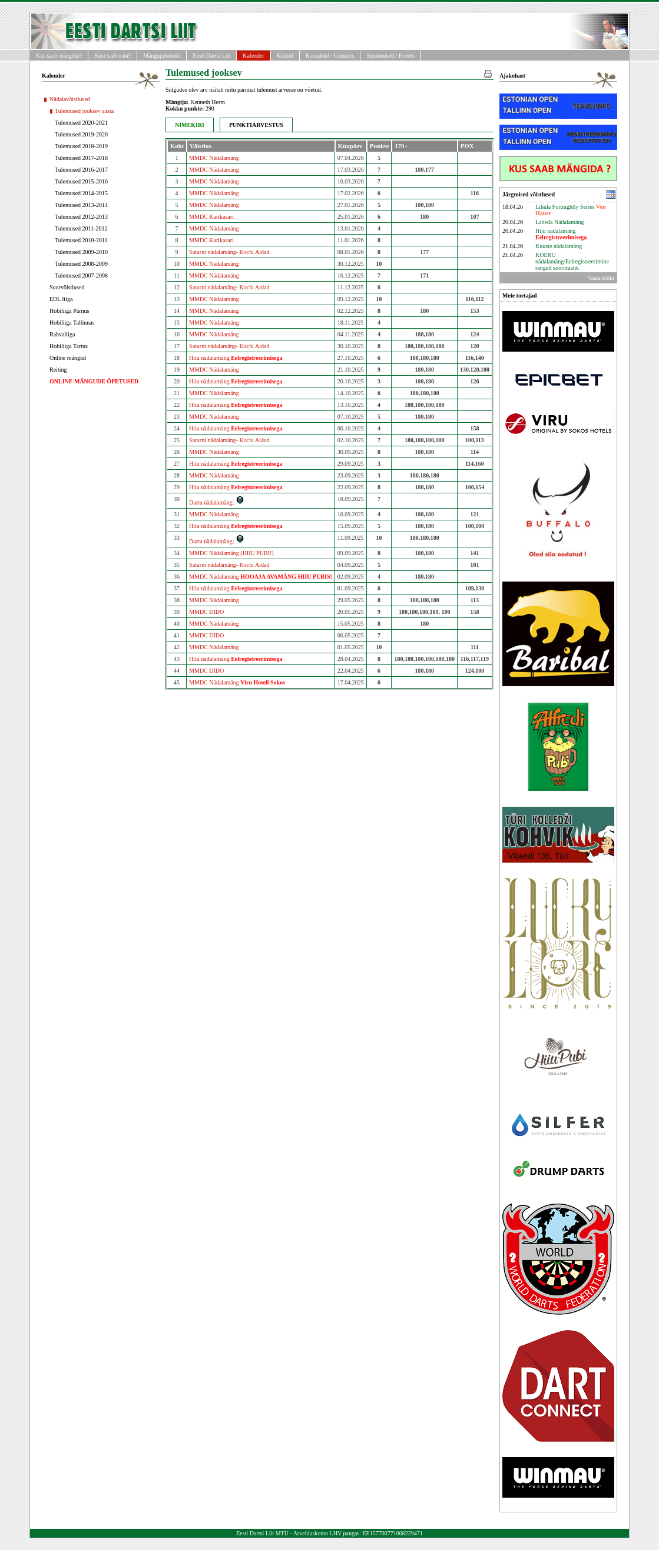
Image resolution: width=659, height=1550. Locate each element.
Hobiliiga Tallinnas (72, 322)
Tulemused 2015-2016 (81, 181)
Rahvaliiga (62, 334)
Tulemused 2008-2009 (81, 263)
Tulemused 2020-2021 (81, 122)
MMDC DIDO (206, 612)
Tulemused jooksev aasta (84, 111)
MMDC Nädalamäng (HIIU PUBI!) (231, 553)
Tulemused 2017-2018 (81, 158)
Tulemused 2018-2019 (81, 146)
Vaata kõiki (601, 278)
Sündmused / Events (390, 55)
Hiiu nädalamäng (235, 358)
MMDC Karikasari (211, 216)
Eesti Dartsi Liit (211, 55)
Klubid (285, 55)
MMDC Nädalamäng (214, 158)
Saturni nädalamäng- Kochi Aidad (229, 252)
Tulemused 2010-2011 (81, 240)
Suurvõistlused (66, 287)
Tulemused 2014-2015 (81, 193)
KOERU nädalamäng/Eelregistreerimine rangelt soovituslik (572, 261)
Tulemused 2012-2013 (81, 216)
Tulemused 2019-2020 (81, 134)
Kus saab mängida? (59, 55)
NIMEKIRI (189, 125)
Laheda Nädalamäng (559, 222)
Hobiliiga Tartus (68, 346)
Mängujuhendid (161, 55)
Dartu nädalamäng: (216, 502)
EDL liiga (60, 299)
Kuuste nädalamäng (558, 246)
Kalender (253, 55)
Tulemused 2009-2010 (81, 252)
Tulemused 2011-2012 (81, 228)
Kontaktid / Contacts (330, 55)
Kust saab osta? (112, 55)
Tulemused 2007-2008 (81, 275)
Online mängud (67, 358)
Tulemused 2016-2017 (81, 169)
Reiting (58, 369)
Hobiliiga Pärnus (69, 311)
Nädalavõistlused (69, 99)
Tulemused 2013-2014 (81, 205)
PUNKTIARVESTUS (256, 125)
